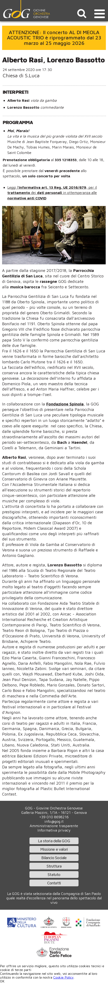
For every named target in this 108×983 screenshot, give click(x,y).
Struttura (54, 866)
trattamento (19, 192)
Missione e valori (54, 849)
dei (34, 192)
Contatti (54, 882)
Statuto (54, 874)
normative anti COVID (26, 198)
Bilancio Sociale (54, 857)
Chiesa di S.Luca (21, 75)
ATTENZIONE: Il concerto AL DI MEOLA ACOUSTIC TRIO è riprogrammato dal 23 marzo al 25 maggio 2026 (54, 37)
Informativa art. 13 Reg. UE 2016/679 (52, 187)
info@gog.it (54, 821)
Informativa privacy (54, 830)
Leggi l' (13, 187)
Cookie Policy (63, 977)
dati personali (50, 192)
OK (2, 981)
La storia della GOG (54, 840)
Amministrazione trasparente (54, 826)
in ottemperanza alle (80, 192)
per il (92, 187)
